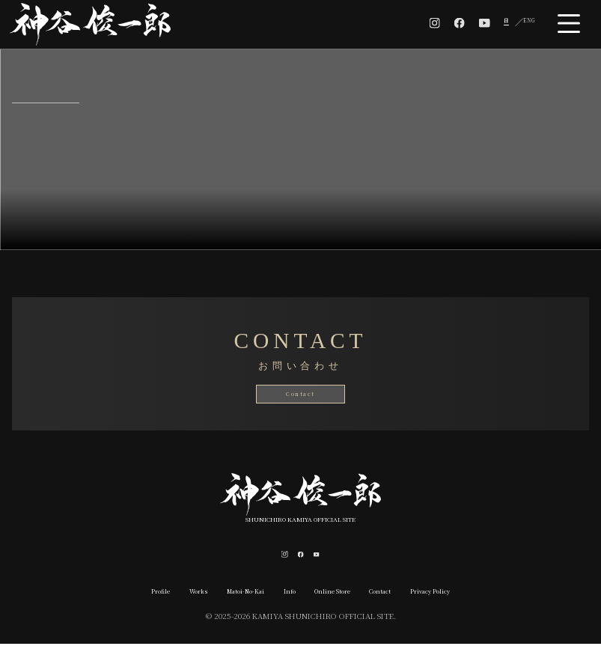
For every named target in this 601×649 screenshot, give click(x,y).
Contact (301, 393)
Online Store (340, 595)
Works (158, 595)
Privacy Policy (477, 595)
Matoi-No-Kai (223, 595)
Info (282, 595)
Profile (107, 595)
